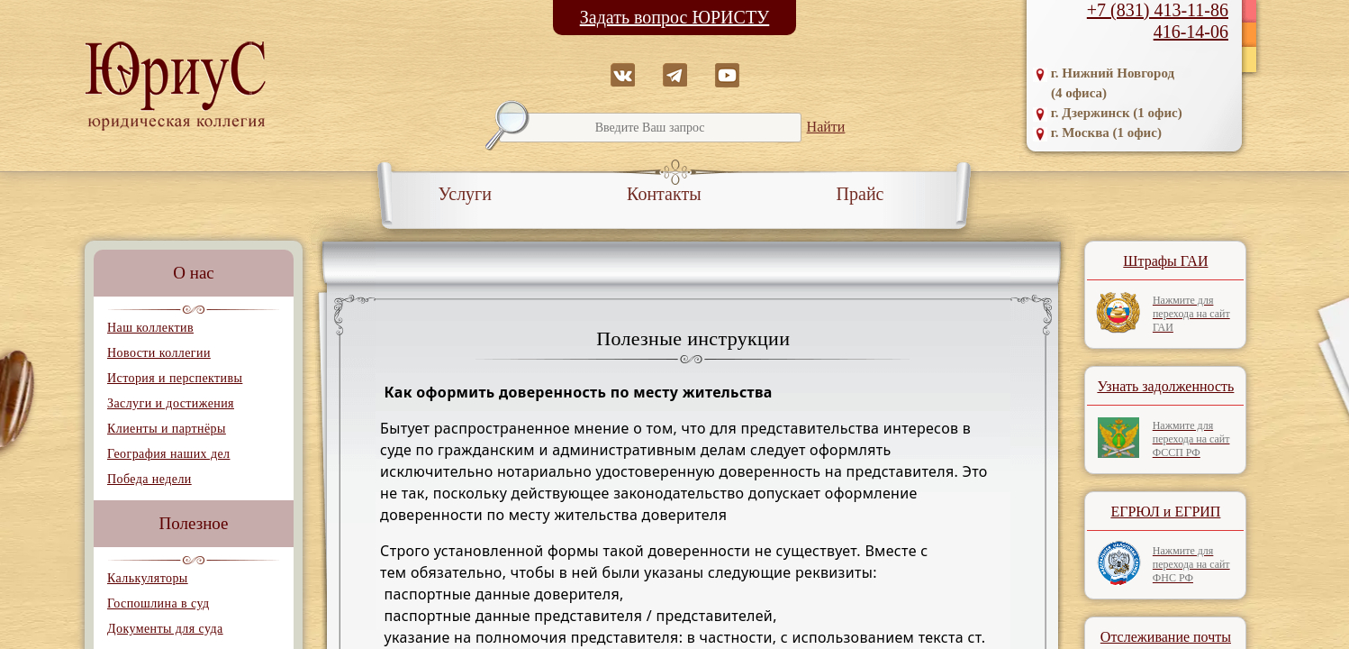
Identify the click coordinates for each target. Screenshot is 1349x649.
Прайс (860, 194)
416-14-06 (1191, 31)
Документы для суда (165, 628)
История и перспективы (174, 378)
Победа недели (149, 479)
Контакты (664, 194)
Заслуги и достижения (170, 403)
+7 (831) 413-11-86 (1157, 10)
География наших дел (168, 454)
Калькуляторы (147, 578)
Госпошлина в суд (158, 603)
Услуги (466, 194)
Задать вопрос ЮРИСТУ (675, 17)
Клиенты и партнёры (166, 428)
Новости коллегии (159, 353)
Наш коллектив (150, 327)
